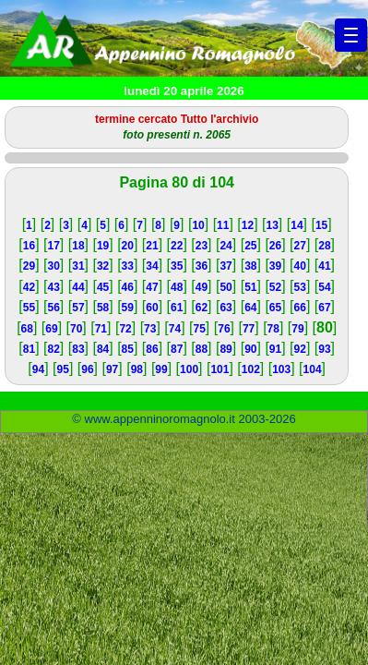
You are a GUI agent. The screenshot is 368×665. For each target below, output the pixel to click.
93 (324, 349)
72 (125, 328)
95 (63, 369)
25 (250, 245)
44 (78, 287)
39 (275, 266)
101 (219, 369)
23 (202, 245)
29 (29, 266)
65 (275, 307)
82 (54, 349)
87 (177, 349)
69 (51, 328)
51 (250, 287)
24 (225, 245)
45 (103, 287)
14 (297, 225)
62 (202, 307)
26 (275, 245)
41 (324, 266)
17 (54, 245)
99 (161, 369)
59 (128, 307)
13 (273, 225)
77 (249, 328)
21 (152, 245)
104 (312, 369)
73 (150, 328)
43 (54, 287)
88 (202, 349)
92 (300, 349)
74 (175, 328)
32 (103, 266)
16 (29, 245)
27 (300, 245)
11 (223, 225)
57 (78, 307)
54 (324, 287)
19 (103, 245)
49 (202, 287)
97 (112, 369)
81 (29, 349)
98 (137, 369)
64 (250, 307)
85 (128, 349)
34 (152, 266)
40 (300, 266)
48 (177, 287)
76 (224, 328)
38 (250, 266)
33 (128, 266)
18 (78, 245)
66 (300, 307)
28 (324, 245)
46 (128, 287)
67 (324, 307)
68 (27, 328)
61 (177, 307)
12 (248, 225)
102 (251, 369)
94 (38, 369)
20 (128, 245)
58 (103, 307)
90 (250, 349)
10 (198, 225)
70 (76, 328)
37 (225, 266)
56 (54, 307)
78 (273, 328)
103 (281, 369)
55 (29, 307)
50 (225, 287)
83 (78, 349)
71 (101, 328)
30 (54, 266)
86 (152, 349)
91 (275, 349)
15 (321, 225)
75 (200, 328)
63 (225, 307)
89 (225, 349)
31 (78, 266)
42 (29, 287)
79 (297, 328)
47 (152, 287)
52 (275, 287)
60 (152, 307)
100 (189, 369)
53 (300, 287)
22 (177, 245)
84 (103, 349)
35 (177, 266)
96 (87, 369)
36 (202, 266)
